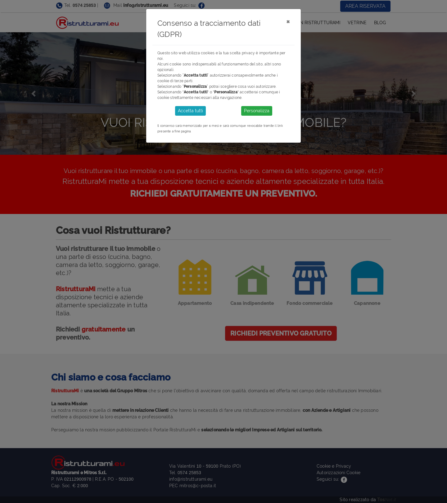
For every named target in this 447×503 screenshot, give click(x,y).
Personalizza (256, 110)
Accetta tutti (190, 110)
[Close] (288, 21)
